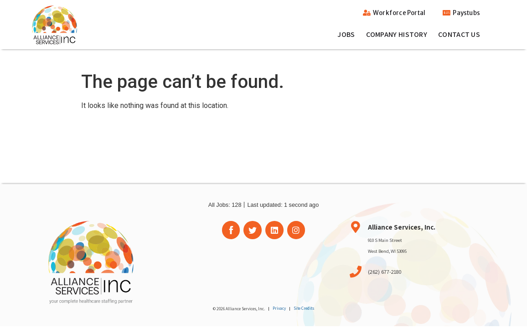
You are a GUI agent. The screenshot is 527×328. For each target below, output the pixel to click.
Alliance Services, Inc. (401, 227)
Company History (397, 34)
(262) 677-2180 (385, 272)
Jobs (346, 34)
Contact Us (459, 34)
